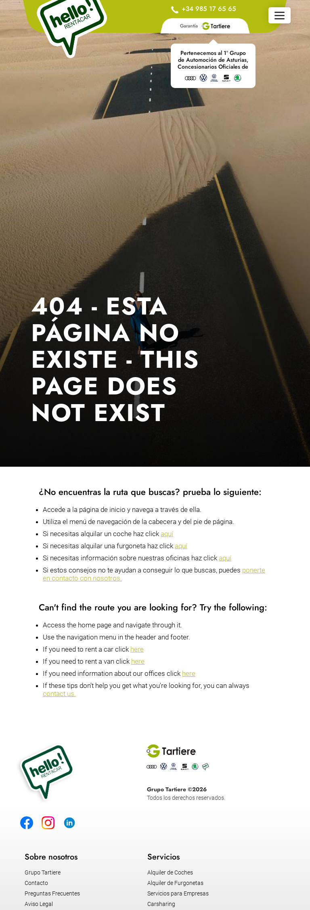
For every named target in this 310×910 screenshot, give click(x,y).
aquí (167, 534)
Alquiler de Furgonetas (175, 883)
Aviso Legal (39, 904)
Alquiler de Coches (170, 872)
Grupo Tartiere (43, 872)
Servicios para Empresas (178, 893)
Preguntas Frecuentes (52, 893)
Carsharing (161, 904)
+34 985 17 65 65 (209, 8)
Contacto (36, 883)
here (137, 649)
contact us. (59, 694)
